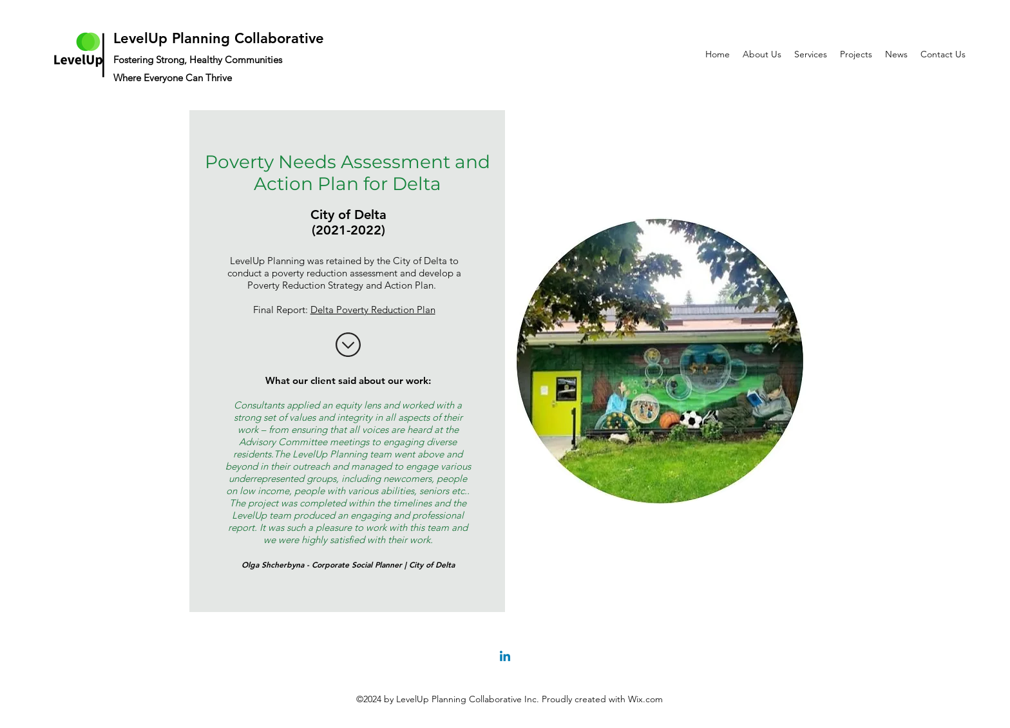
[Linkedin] (505, 657)
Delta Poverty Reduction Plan (372, 309)
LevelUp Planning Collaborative (218, 38)
